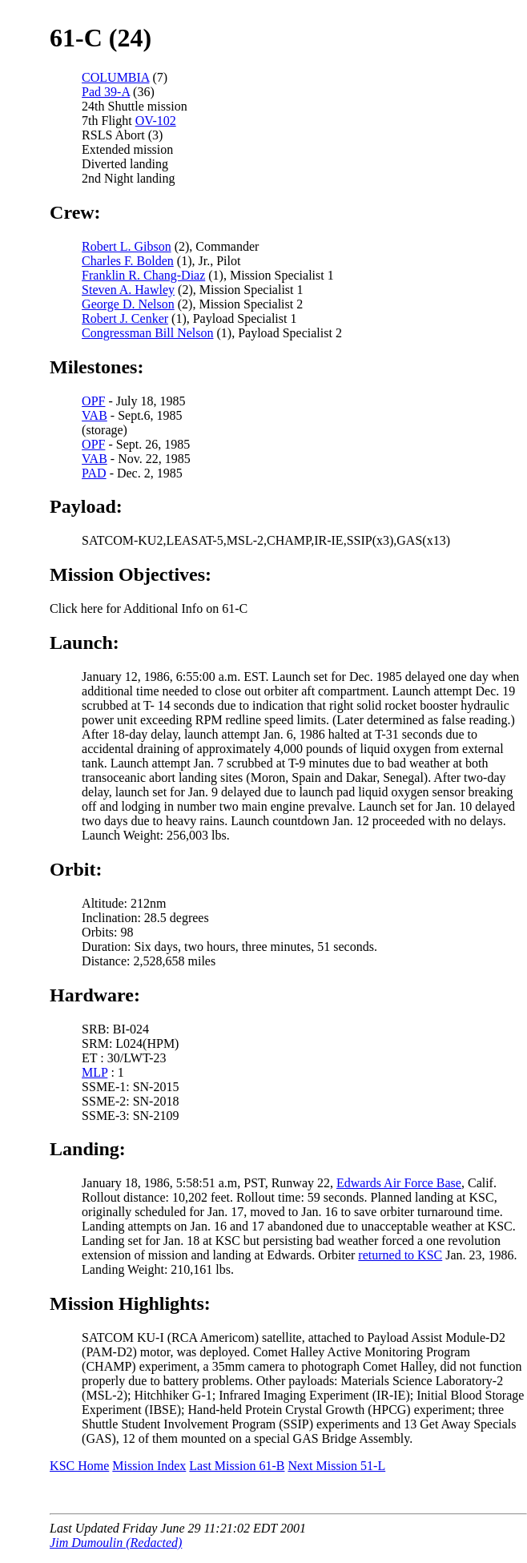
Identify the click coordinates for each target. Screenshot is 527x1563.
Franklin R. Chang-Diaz (143, 275)
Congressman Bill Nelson (147, 333)
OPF (93, 401)
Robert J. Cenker (125, 318)
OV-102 (155, 120)
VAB (94, 415)
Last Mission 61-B (236, 1465)
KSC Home (79, 1465)
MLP (94, 1072)
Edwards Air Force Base (398, 1183)
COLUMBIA (115, 77)
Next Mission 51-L (336, 1465)
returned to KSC (400, 1255)
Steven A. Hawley (128, 289)
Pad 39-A (106, 92)
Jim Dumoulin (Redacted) (116, 1542)
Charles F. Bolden (128, 261)
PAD (94, 473)
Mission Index (149, 1465)
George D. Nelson (128, 304)
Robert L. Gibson (126, 246)
